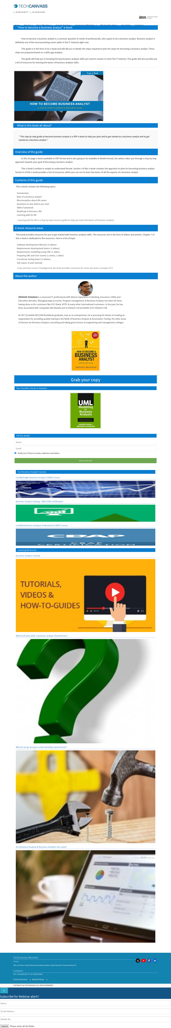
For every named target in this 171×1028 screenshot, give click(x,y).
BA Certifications (44, 25)
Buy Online (126, 25)
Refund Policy (38, 979)
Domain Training (63, 25)
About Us (27, 25)
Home (17, 25)
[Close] (4, 991)
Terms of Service (20, 979)
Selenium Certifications (85, 25)
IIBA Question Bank (108, 25)
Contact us (139, 25)
